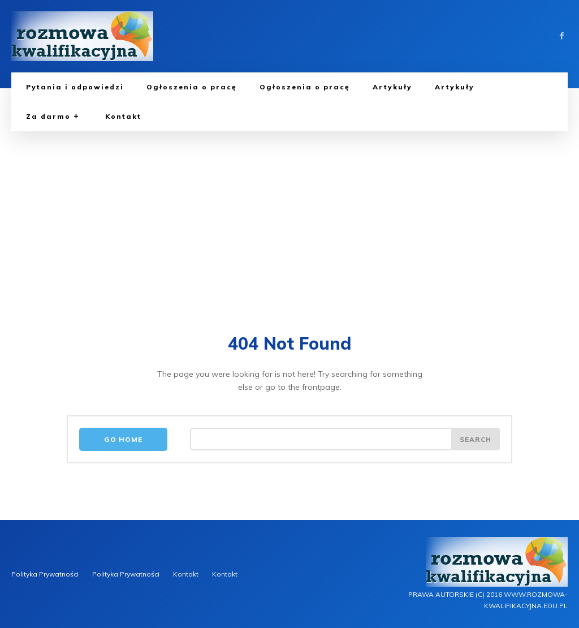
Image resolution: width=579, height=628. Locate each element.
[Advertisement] (289, 216)
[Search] (475, 440)
